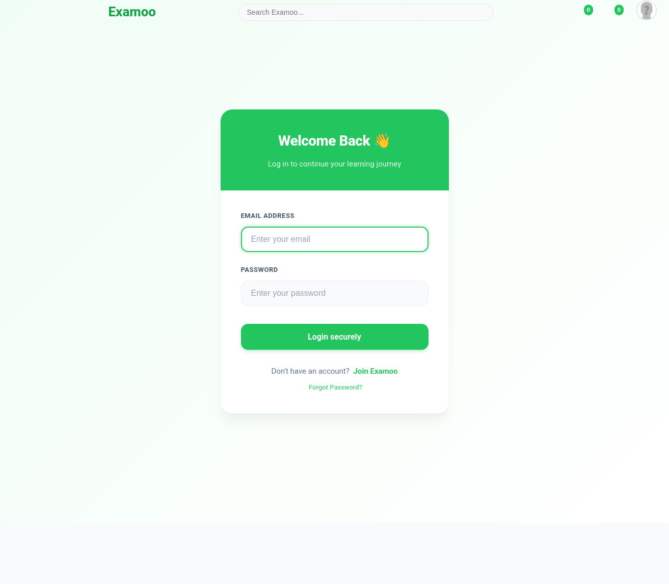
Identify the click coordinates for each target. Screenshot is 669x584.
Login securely (334, 337)
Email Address (268, 215)
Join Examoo (376, 371)
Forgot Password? (335, 387)
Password (259, 269)
